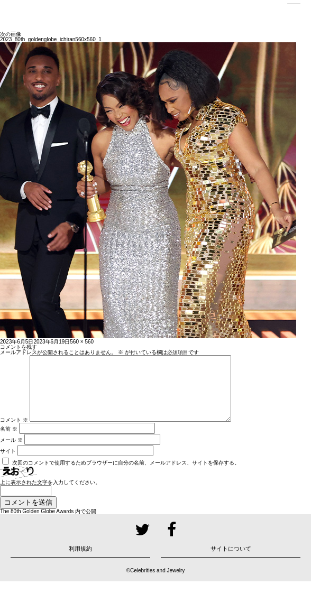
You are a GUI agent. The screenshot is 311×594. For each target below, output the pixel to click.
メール (11, 453)
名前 (8, 441)
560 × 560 (82, 342)
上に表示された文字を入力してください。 (50, 495)
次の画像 (10, 34)
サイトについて (231, 561)
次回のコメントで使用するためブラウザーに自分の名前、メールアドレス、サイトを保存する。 (126, 475)
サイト (8, 464)
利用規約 (80, 561)
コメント (14, 432)
